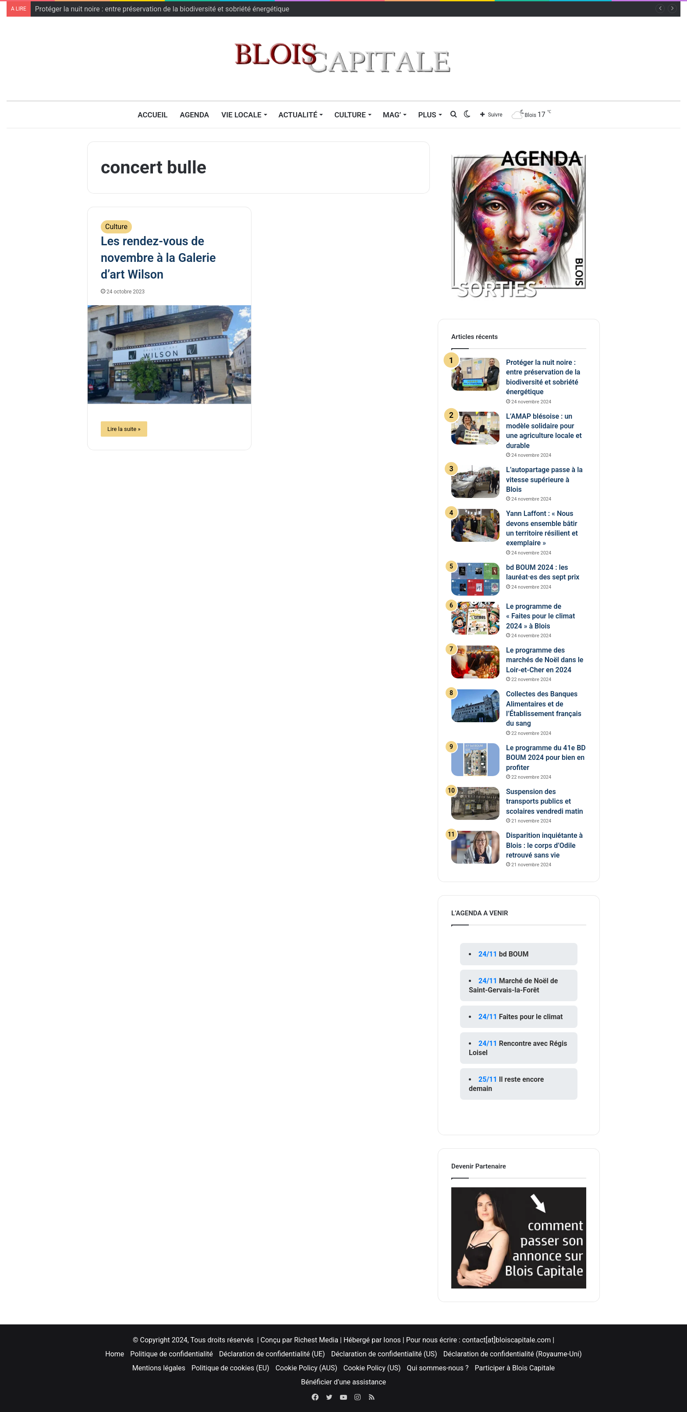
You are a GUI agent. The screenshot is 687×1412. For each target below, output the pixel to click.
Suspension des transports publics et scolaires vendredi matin (544, 801)
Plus (427, 114)
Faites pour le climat (531, 1017)
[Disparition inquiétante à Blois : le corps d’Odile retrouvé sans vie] (475, 847)
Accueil (152, 114)
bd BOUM (514, 954)
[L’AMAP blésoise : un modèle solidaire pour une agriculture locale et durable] (475, 428)
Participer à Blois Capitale (515, 1368)
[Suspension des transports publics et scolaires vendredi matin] (475, 803)
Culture (350, 114)
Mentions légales (158, 1368)
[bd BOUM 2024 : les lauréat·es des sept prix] (475, 579)
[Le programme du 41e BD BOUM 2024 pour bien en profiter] (475, 759)
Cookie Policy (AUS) (306, 1368)
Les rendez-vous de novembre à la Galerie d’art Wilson (158, 258)
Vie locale (241, 114)
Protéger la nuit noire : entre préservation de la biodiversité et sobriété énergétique (162, 9)
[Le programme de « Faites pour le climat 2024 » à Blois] (475, 618)
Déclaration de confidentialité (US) (384, 1354)
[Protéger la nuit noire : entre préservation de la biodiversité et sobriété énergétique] (475, 374)
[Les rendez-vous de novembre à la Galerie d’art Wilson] (169, 354)
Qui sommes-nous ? (438, 1368)
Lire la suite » (124, 429)
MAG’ (392, 114)
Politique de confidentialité (171, 1354)
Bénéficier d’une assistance (343, 1382)
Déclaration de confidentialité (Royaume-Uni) (512, 1354)
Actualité (298, 114)
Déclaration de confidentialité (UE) (272, 1354)
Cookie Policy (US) (372, 1368)
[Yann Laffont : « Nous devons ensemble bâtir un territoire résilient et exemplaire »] (475, 525)
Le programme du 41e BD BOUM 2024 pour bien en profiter (546, 758)
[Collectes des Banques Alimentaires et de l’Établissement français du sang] (475, 705)
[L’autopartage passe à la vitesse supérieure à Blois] (475, 481)
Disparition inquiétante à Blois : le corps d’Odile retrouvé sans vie (544, 845)
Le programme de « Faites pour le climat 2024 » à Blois (540, 616)
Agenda (194, 114)
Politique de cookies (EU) (230, 1368)
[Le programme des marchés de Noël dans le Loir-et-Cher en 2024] (475, 662)
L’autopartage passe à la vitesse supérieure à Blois (544, 480)
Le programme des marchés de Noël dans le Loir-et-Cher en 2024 (544, 660)
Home (114, 1354)
